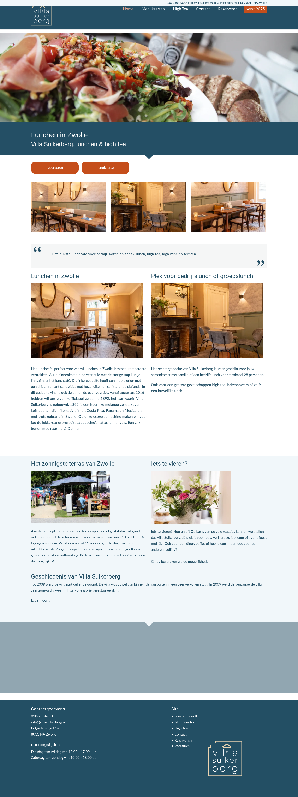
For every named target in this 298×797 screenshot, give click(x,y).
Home (128, 25)
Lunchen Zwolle (186, 716)
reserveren (55, 167)
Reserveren (227, 25)
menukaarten (105, 167)
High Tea (180, 25)
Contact (203, 25)
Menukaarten (153, 25)
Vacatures (182, 746)
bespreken (169, 561)
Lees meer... (40, 600)
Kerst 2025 (255, 25)
